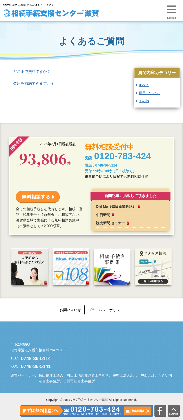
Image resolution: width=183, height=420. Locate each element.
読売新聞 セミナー (110, 223)
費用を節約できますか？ (33, 83)
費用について (149, 93)
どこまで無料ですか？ (32, 72)
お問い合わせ (70, 310)
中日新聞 (103, 215)
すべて (144, 85)
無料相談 (137, 411)
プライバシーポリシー (105, 310)
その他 (144, 101)
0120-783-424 (92, 410)
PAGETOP (174, 411)
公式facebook (160, 411)
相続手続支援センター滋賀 (43, 333)
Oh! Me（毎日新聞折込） (116, 206)
